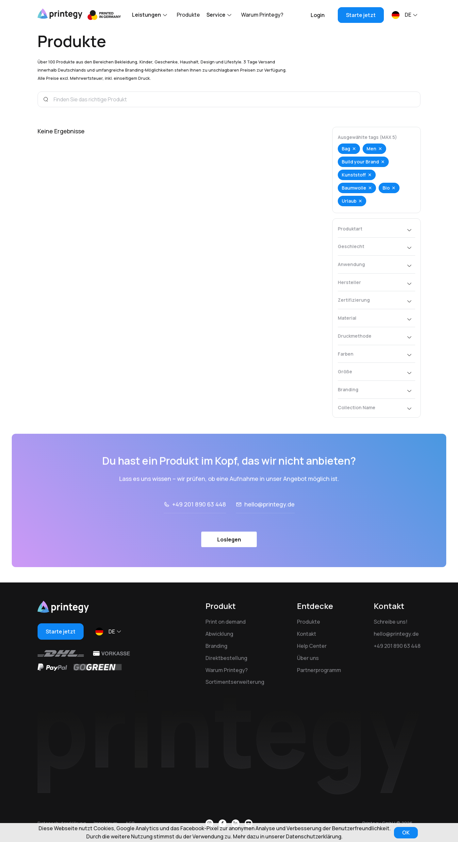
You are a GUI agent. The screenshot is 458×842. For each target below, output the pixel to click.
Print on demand (225, 621)
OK (406, 832)
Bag (346, 148)
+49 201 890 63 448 (199, 522)
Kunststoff (354, 175)
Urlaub (349, 201)
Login (318, 15)
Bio (386, 188)
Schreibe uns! (390, 621)
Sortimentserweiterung (234, 681)
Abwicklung (219, 633)
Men (371, 148)
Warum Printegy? (262, 14)
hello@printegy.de (269, 522)
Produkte (188, 14)
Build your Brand (360, 162)
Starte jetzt (361, 15)
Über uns (308, 658)
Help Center (312, 645)
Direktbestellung (226, 658)
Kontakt (306, 633)
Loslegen (229, 557)
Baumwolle (354, 188)
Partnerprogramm (319, 670)
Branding (216, 645)
